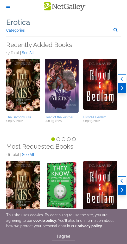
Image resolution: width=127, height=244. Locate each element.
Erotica (18, 22)
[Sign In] (8, 6)
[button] (23, 86)
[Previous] (122, 79)
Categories (15, 30)
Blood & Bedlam (94, 117)
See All (28, 53)
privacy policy (90, 226)
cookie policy (44, 220)
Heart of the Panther (59, 117)
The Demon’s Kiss (18, 117)
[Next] (122, 88)
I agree (63, 236)
